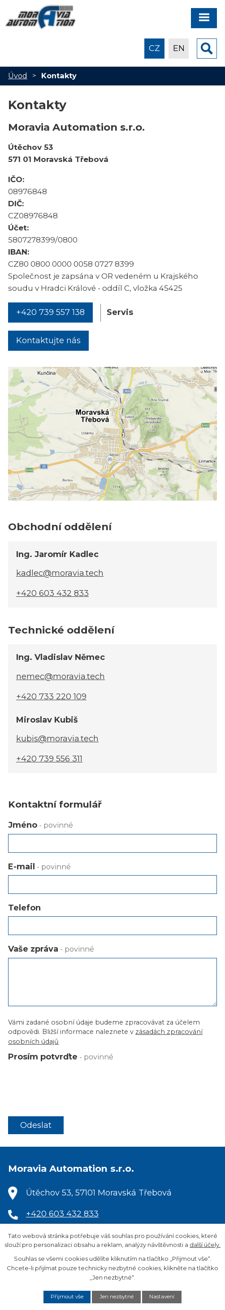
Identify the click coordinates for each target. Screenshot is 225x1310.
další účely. (205, 1244)
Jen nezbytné (117, 1296)
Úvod (17, 75)
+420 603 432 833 (52, 593)
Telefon (24, 908)
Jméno (40, 825)
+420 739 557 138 (50, 312)
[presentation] (76, 1082)
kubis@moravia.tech (57, 739)
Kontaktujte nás (48, 340)
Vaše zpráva (51, 949)
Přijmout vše (67, 1296)
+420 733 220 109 (51, 697)
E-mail (39, 867)
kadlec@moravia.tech (60, 573)
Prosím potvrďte (60, 1057)
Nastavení (161, 1296)
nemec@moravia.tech (60, 676)
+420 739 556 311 (49, 759)
